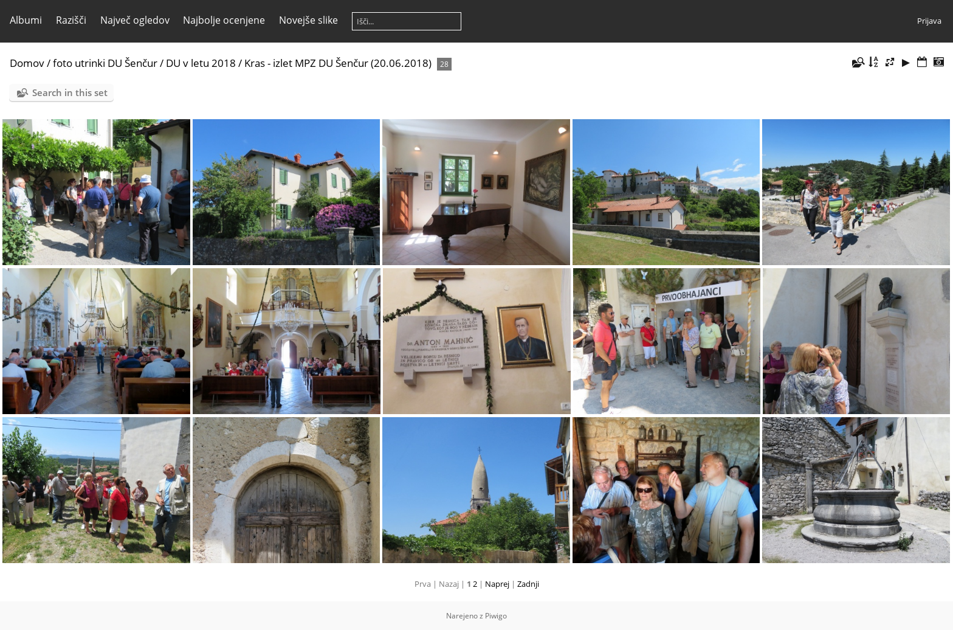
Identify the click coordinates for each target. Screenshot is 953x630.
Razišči (71, 20)
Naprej (497, 583)
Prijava (929, 20)
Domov (27, 63)
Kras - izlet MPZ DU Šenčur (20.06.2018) (338, 63)
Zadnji (528, 583)
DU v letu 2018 (201, 63)
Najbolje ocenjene (224, 20)
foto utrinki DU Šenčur (105, 63)
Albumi (26, 20)
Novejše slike (308, 20)
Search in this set (70, 92)
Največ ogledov (135, 20)
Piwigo (496, 616)
